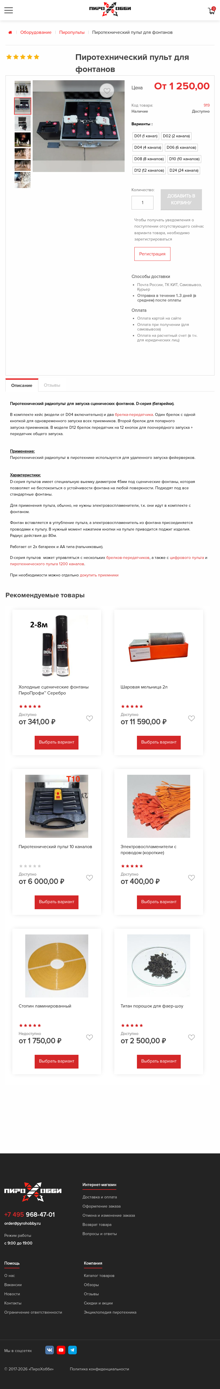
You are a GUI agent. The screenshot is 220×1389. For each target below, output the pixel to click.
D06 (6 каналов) (181, 147)
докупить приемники (99, 575)
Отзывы (91, 1294)
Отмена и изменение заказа (108, 1215)
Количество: (142, 189)
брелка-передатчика (134, 414)
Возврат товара (96, 1224)
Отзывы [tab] (52, 385)
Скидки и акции (98, 1303)
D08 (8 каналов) (149, 158)
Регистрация (152, 254)
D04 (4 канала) (147, 147)
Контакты (12, 1303)
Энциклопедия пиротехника (110, 1312)
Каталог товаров (99, 1275)
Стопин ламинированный (45, 1006)
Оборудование (36, 32)
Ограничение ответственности (33, 1312)
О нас (9, 1275)
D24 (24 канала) (184, 170)
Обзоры (91, 1284)
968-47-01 (29, 1215)
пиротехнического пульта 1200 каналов (47, 564)
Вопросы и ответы (99, 1233)
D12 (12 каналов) (149, 170)
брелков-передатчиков (128, 557)
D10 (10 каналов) (184, 158)
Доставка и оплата (99, 1197)
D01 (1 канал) (145, 136)
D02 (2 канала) (176, 136)
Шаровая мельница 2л (144, 687)
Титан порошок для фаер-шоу (152, 1006)
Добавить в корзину (181, 199)
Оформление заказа (101, 1206)
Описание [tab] (21, 385)
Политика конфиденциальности (99, 1369)
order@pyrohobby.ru (22, 1223)
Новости (12, 1294)
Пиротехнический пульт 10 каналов (55, 847)
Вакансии (13, 1284)
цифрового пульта (187, 557)
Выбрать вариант (56, 742)
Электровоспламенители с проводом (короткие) (148, 850)
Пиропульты (72, 32)
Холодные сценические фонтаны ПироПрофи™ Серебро (54, 690)
